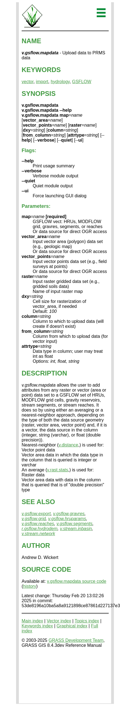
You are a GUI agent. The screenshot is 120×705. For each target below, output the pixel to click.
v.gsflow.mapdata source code (76, 581)
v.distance (68, 445)
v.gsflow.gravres (69, 513)
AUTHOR (36, 545)
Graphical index (72, 626)
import (42, 81)
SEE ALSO (38, 501)
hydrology (60, 81)
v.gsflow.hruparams (67, 518)
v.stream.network (38, 533)
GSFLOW (81, 81)
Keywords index (37, 626)
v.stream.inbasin (76, 528)
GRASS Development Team (75, 640)
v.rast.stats (57, 470)
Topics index (87, 621)
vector (28, 81)
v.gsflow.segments (75, 523)
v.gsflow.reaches (38, 523)
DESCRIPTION (44, 373)
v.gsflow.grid (34, 518)
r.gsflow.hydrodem (39, 528)
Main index (32, 621)
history (29, 586)
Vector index (59, 621)
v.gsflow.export (36, 513)
